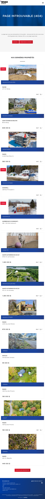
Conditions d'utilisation (23, 495)
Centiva (25, 497)
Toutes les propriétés (22, 470)
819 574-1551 (7, 487)
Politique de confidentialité (12, 495)
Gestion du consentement (33, 495)
